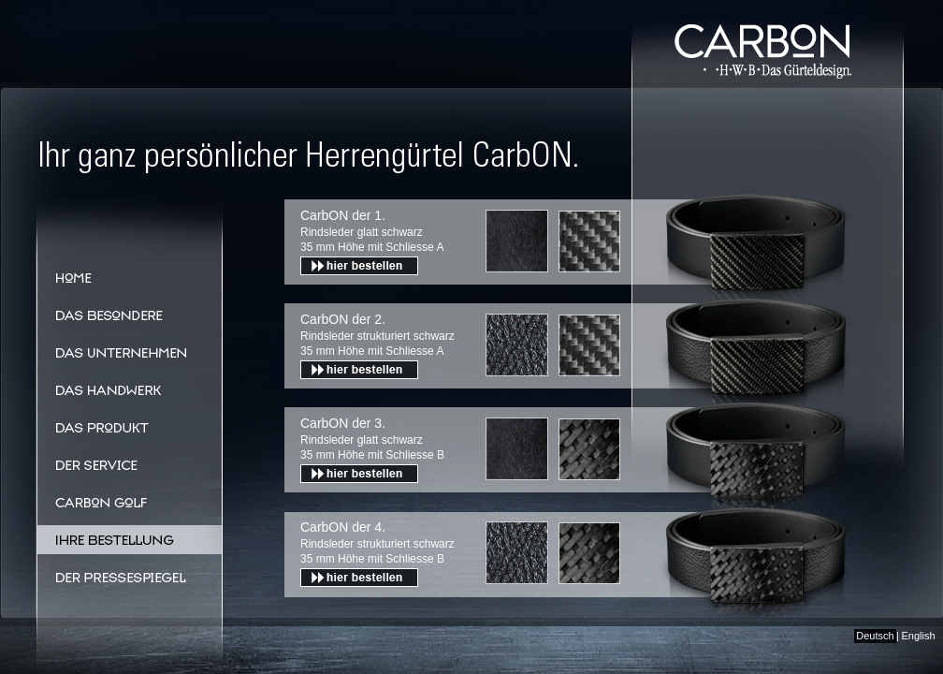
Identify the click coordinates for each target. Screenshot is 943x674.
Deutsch (874, 635)
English (918, 635)
